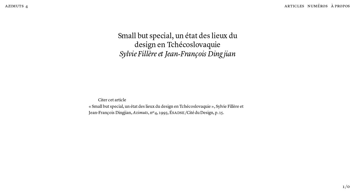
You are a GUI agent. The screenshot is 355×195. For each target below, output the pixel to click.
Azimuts (14, 6)
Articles (294, 6)
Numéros (317, 6)
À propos (340, 6)
